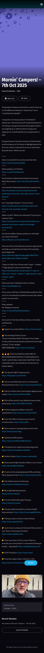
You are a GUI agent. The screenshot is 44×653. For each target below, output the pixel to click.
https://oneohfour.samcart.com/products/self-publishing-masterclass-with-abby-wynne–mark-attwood (21, 193)
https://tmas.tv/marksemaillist (13, 163)
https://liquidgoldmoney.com (29, 546)
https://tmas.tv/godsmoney (12, 521)
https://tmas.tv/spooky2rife (30, 475)
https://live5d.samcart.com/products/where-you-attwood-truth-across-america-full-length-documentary (21, 224)
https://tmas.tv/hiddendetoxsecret (15, 484)
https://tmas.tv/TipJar (33, 329)
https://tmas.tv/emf (25, 552)
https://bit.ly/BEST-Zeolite (22, 403)
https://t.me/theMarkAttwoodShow (16, 311)
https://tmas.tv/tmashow (25, 348)
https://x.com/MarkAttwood (13, 172)
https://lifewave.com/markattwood (15, 240)
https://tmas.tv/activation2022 (25, 413)
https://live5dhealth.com (11, 286)
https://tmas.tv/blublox (11, 494)
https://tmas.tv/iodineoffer (26, 456)
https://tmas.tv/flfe (21, 422)
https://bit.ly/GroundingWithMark (27, 512)
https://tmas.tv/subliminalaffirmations (16, 441)
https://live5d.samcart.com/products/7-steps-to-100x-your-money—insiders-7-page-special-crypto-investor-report (22, 273)
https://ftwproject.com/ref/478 (14, 375)
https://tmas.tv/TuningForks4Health (16, 450)
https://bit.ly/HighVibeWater (13, 466)
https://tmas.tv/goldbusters (12, 534)
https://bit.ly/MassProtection (28, 181)
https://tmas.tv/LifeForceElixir (19, 394)
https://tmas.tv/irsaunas (11, 503)
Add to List (9, 99)
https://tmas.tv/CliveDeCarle (13, 563)
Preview (30, 563)
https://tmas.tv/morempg (11, 431)
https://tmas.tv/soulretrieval (31, 385)
